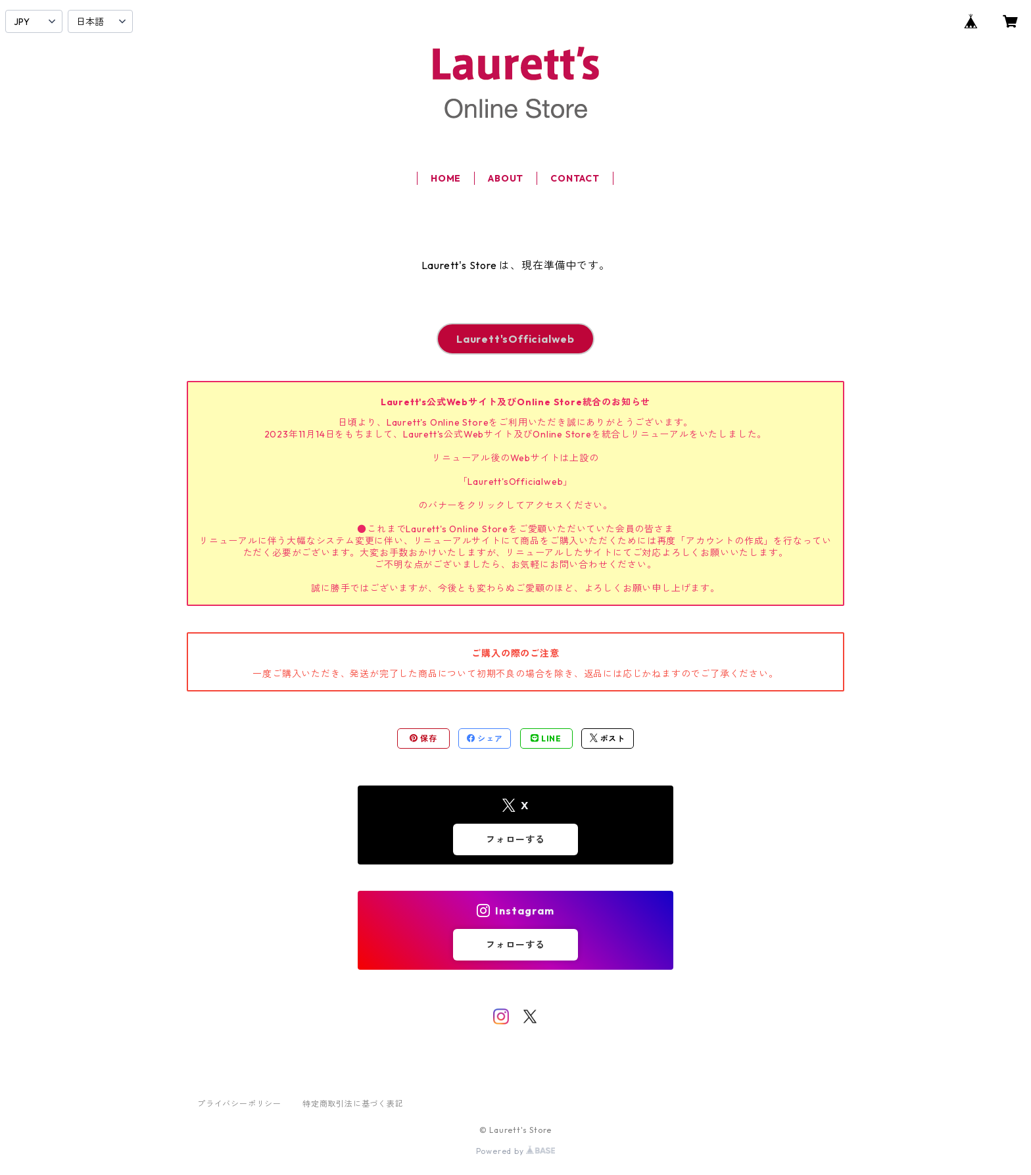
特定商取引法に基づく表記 (353, 1104)
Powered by (516, 1151)
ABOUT (505, 178)
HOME (446, 178)
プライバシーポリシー (239, 1104)
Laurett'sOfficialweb (515, 338)
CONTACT (575, 178)
